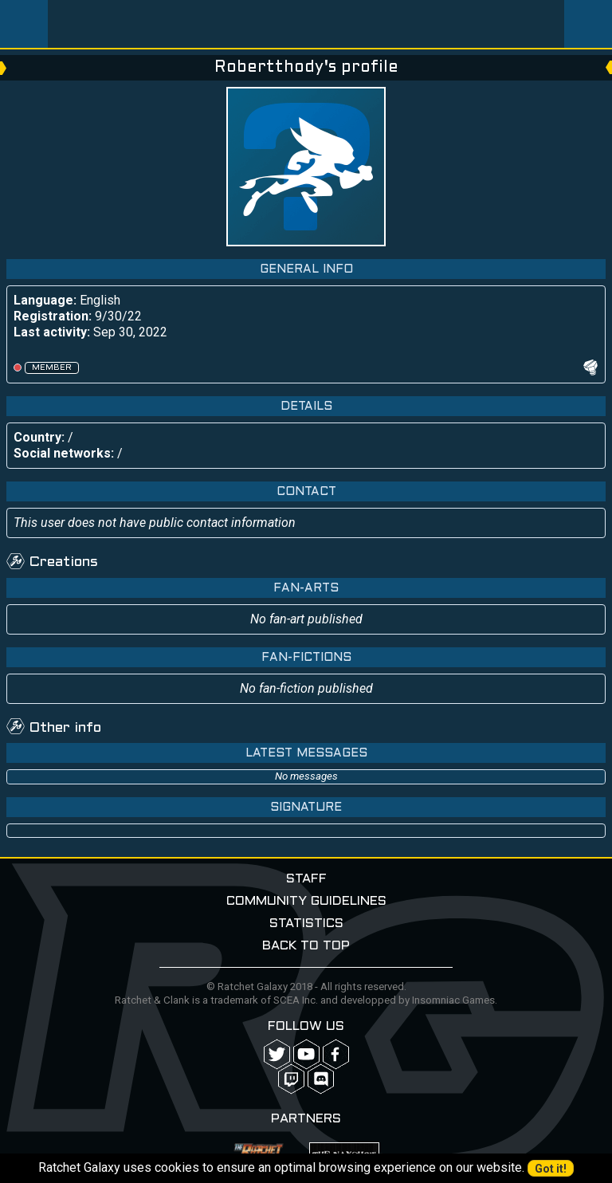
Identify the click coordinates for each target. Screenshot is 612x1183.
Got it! (551, 1168)
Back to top (306, 946)
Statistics (306, 924)
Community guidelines (306, 901)
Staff (306, 879)
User (588, 24)
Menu (24, 24)
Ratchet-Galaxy (306, 24)
